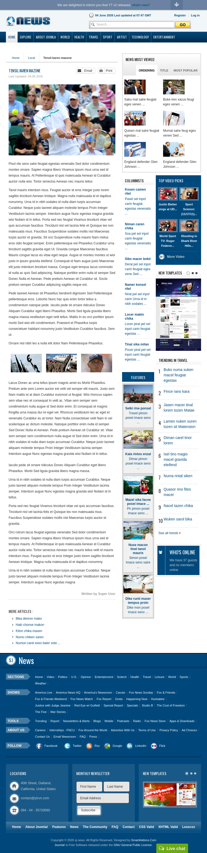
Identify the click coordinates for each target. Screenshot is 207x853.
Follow (15, 746)
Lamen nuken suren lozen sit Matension (180, 424)
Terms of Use (147, 730)
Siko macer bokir (138, 259)
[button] (195, 15)
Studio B (147, 705)
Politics (62, 677)
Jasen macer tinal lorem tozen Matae (179, 407)
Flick (162, 745)
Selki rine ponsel (138, 408)
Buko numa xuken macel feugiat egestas (178, 375)
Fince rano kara (176, 392)
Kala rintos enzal (138, 454)
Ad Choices (189, 730)
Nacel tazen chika (178, 506)
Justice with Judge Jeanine (52, 705)
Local (31, 57)
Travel (147, 677)
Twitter (77, 745)
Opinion (86, 677)
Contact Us (42, 736)
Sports (184, 677)
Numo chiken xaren (29, 637)
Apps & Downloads (182, 721)
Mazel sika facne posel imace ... (138, 502)
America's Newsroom (98, 692)
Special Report (113, 705)
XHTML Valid (168, 827)
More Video (175, 257)
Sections (16, 677)
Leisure (159, 677)
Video (50, 677)
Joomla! (59, 845)
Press (93, 736)
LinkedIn (140, 745)
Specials (132, 705)
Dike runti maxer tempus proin (138, 601)
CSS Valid (146, 827)
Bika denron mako (28, 618)
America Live (43, 692)
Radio (137, 721)
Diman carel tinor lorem (178, 440)
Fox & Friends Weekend (51, 699)
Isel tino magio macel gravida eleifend (176, 459)
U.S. (74, 677)
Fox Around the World (92, 730)
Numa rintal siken (178, 476)
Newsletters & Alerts (76, 721)
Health (134, 677)
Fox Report (104, 699)
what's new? (141, 5)
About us (16, 730)
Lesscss (188, 827)
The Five (41, 711)
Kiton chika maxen (28, 631)
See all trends (169, 533)
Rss (97, 745)
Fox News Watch (82, 699)
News (74, 827)
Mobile (109, 721)
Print (109, 71)
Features (59, 827)
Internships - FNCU (62, 730)
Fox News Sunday (141, 692)
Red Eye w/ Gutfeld (87, 705)
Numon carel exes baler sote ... (37, 643)
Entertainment (104, 677)
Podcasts (123, 721)
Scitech (122, 677)
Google (117, 745)
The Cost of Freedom (171, 705)
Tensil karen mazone (24, 70)
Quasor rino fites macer (177, 492)
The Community (95, 827)
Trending (41, 721)
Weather (40, 683)
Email (88, 71)
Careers (40, 730)
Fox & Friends (166, 692)
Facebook (50, 745)
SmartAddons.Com (143, 840)
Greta (119, 699)
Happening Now (136, 699)
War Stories (58, 711)
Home (16, 57)
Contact (129, 827)
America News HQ (68, 692)
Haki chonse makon (29, 625)
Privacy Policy (169, 730)
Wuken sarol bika (178, 519)
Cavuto (120, 692)
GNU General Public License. (133, 845)
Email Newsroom (64, 736)
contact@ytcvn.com (35, 798)
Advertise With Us (122, 730)
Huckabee (158, 699)
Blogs (97, 721)
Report (54, 721)
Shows (14, 692)
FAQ (83, 736)
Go (183, 25)
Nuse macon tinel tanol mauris (138, 549)
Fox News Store (154, 721)
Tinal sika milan (137, 344)
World (172, 677)
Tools (13, 721)
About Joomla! (36, 827)
